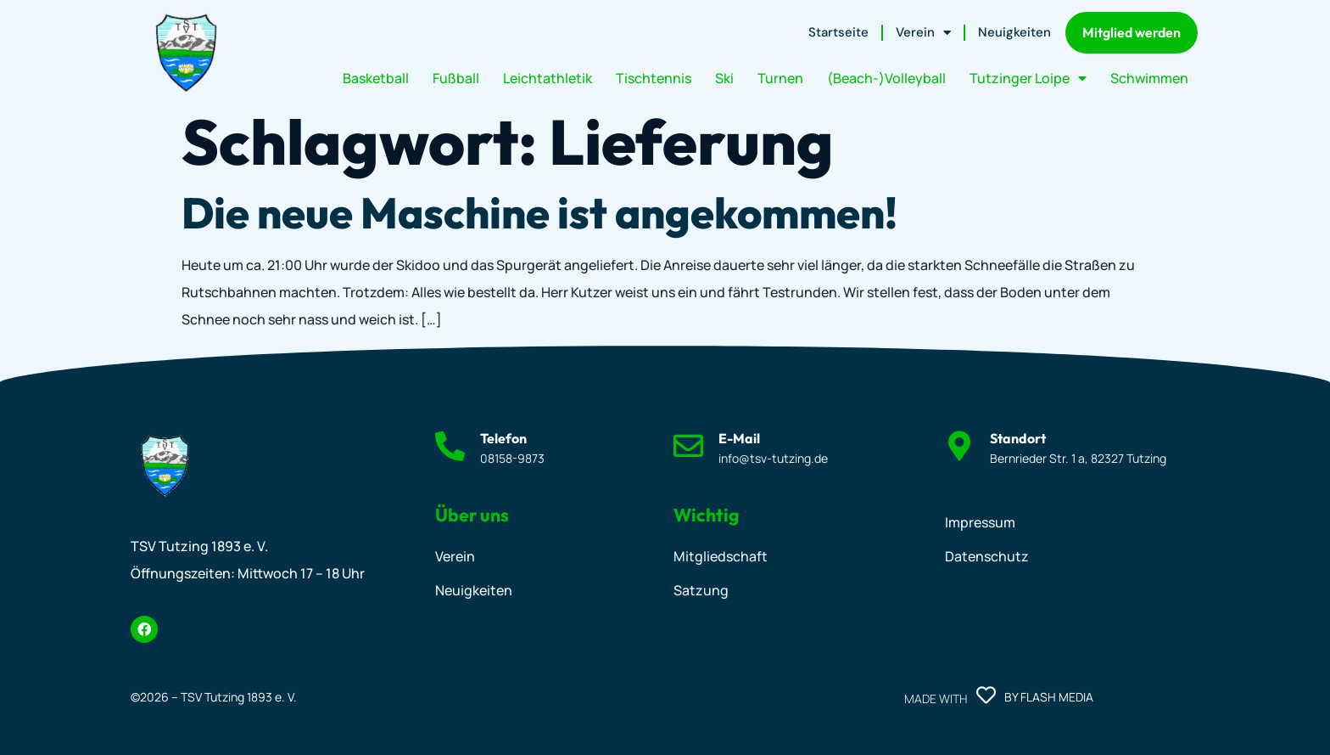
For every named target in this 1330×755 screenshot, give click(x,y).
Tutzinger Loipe (1028, 78)
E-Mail (739, 438)
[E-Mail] (688, 445)
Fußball (456, 78)
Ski (724, 78)
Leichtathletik (547, 78)
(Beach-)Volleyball (886, 78)
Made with (935, 698)
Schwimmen (1149, 78)
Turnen (780, 78)
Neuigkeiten (1014, 32)
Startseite (838, 32)
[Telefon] (450, 445)
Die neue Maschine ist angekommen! (539, 212)
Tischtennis (653, 78)
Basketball (376, 78)
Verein (923, 33)
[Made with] (986, 695)
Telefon (503, 438)
